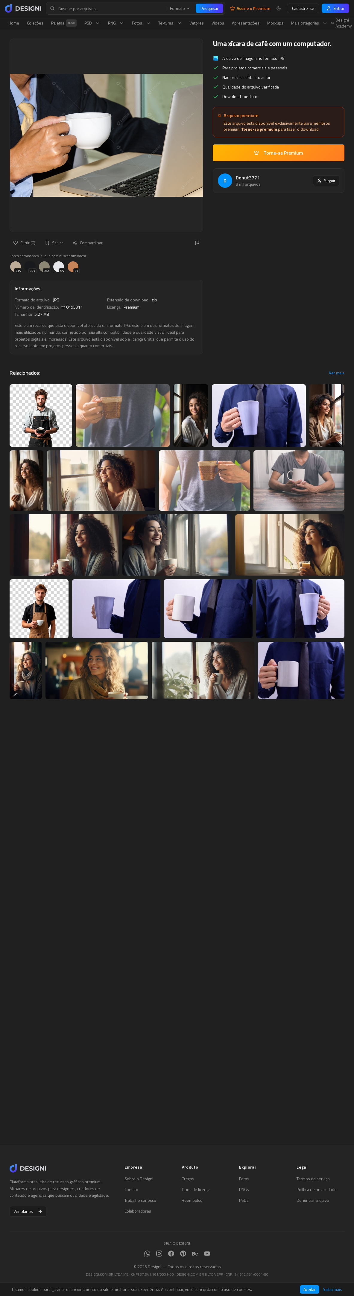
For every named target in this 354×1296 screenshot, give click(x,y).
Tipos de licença (196, 1190)
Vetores (196, 23)
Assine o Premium (250, 8)
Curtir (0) (24, 243)
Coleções (35, 23)
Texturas (170, 23)
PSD (92, 23)
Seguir (326, 180)
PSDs (244, 1200)
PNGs (244, 1190)
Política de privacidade (317, 1190)
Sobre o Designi (138, 1179)
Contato (131, 1190)
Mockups (275, 23)
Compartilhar (88, 243)
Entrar (335, 8)
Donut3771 (248, 177)
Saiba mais (332, 1289)
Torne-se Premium (278, 152)
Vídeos (218, 23)
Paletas (64, 23)
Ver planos (27, 1211)
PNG (116, 23)
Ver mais (336, 373)
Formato (180, 8)
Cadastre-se (303, 8)
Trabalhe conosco (140, 1200)
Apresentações (245, 23)
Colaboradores (137, 1211)
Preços (188, 1179)
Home (13, 23)
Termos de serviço (313, 1179)
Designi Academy (341, 23)
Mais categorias (309, 23)
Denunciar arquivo (313, 1200)
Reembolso (192, 1200)
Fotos (141, 23)
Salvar (54, 243)
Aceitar (309, 1289)
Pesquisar (209, 8)
